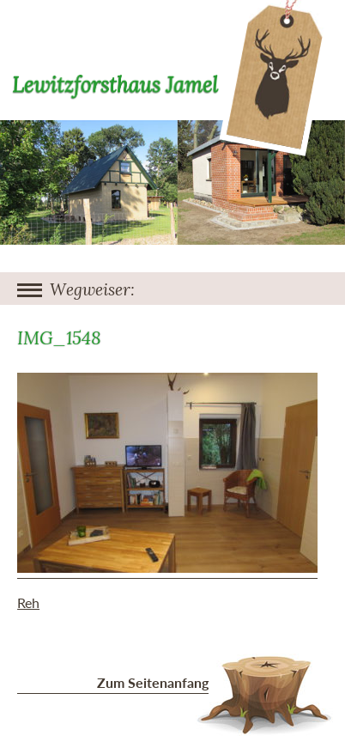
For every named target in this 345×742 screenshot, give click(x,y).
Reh (28, 602)
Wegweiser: (92, 290)
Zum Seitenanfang (153, 682)
